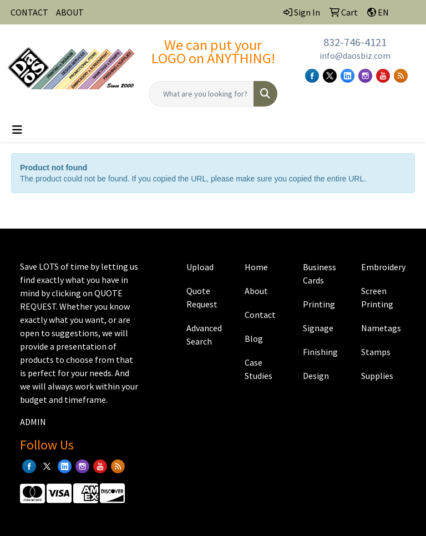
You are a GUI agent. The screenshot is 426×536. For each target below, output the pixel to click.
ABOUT (70, 12)
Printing (319, 304)
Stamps (375, 351)
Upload (200, 266)
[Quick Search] (201, 94)
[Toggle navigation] (17, 130)
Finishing (320, 351)
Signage (318, 327)
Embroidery (383, 266)
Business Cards (319, 273)
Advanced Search (204, 334)
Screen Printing (377, 297)
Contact (260, 314)
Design (316, 375)
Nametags (381, 327)
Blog (254, 338)
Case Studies (258, 369)
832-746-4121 (355, 42)
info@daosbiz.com (355, 55)
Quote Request (201, 297)
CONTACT (29, 12)
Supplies (377, 375)
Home (256, 266)
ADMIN (33, 421)
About (256, 290)
